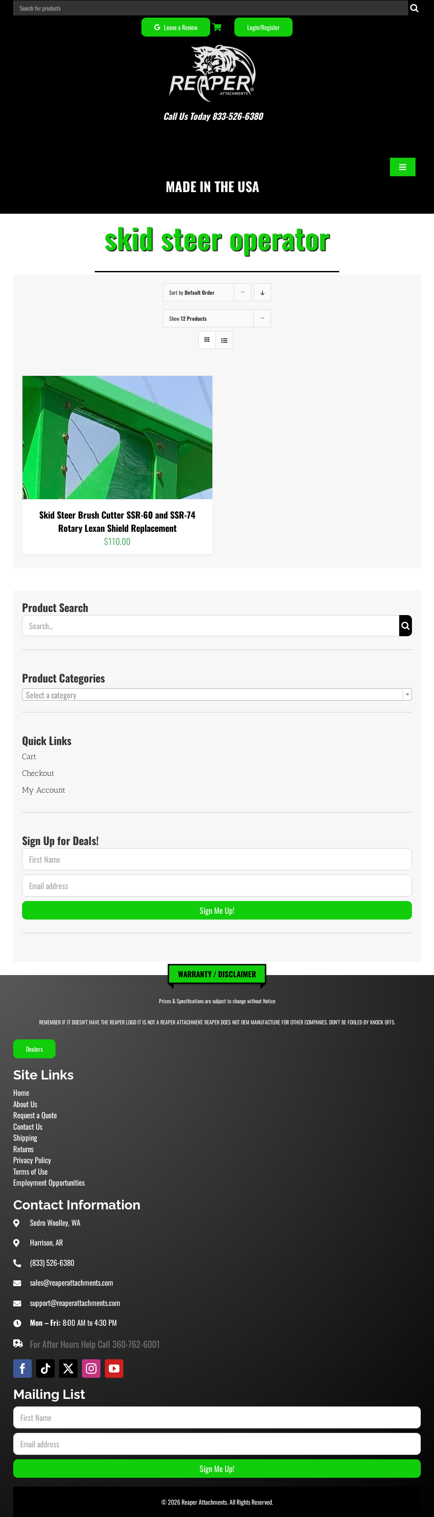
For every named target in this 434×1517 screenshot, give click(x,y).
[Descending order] (262, 292)
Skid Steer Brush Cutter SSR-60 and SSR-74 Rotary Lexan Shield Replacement (117, 521)
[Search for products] (210, 7)
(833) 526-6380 (52, 1262)
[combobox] (217, 694)
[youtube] (114, 1368)
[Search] (414, 7)
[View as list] (224, 340)
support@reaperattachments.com (75, 1302)
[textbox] (217, 695)
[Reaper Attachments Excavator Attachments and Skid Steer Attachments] (212, 43)
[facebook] (22, 1368)
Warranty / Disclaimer (217, 973)
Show (188, 318)
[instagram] (91, 1368)
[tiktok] (45, 1368)
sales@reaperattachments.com (71, 1282)
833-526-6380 (237, 115)
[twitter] (68, 1368)
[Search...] (210, 625)
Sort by (192, 292)
